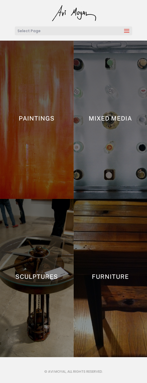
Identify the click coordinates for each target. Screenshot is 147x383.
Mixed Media (110, 118)
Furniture (110, 276)
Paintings (37, 118)
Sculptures (36, 276)
